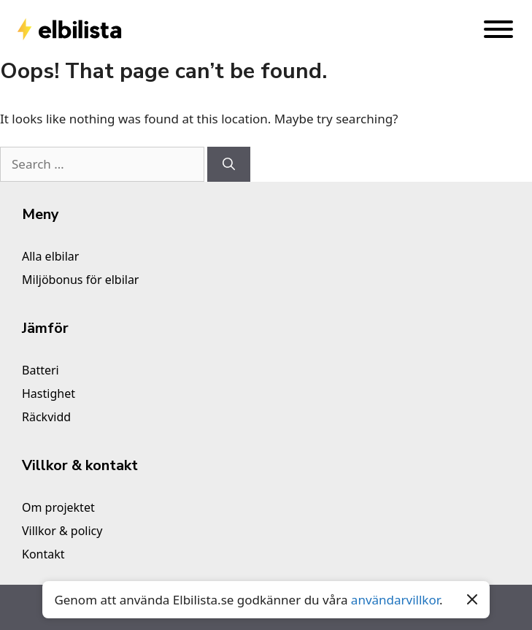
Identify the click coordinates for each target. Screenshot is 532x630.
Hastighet (48, 393)
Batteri (40, 370)
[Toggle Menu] (498, 29)
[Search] (228, 164)
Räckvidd (46, 417)
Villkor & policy (62, 531)
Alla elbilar (50, 256)
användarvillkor (395, 599)
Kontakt (43, 554)
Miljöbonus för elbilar (80, 280)
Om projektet (58, 507)
